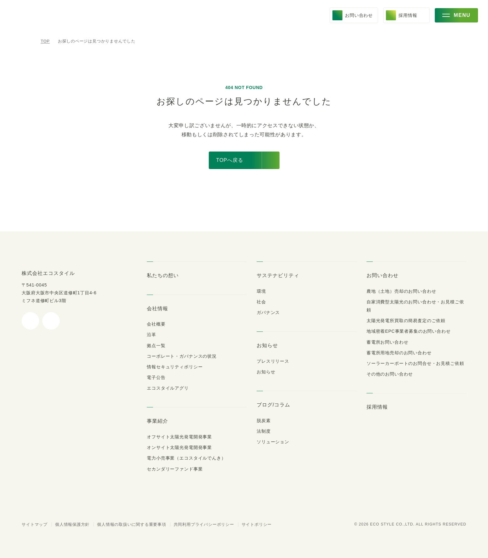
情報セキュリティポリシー (172, 367)
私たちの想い (162, 275)
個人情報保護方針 (69, 524)
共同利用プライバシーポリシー (198, 524)
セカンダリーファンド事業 (172, 469)
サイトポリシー (247, 524)
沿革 (151, 334)
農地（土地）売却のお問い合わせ (399, 291)
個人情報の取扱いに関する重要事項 (128, 524)
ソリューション (271, 442)
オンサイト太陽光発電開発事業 (178, 447)
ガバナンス (267, 312)
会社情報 (157, 308)
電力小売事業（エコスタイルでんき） (183, 458)
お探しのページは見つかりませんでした (94, 41)
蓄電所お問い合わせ (387, 334)
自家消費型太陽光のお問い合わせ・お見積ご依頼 (415, 302)
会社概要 (156, 324)
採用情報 (378, 398)
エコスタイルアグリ (165, 388)
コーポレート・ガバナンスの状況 (178, 356)
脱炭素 (264, 420)
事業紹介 (157, 421)
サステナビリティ (276, 275)
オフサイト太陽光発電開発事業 (178, 437)
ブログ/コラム (272, 404)
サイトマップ (33, 524)
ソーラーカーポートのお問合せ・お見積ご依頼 (412, 355)
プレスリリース (271, 361)
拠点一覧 (156, 345)
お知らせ (267, 345)
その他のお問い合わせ (389, 366)
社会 (261, 302)
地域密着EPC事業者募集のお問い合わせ (408, 323)
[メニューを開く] (456, 17)
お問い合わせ (382, 275)
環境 (261, 291)
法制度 (264, 431)
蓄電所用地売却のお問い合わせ (398, 344)
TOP (45, 41)
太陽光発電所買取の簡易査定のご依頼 (405, 312)
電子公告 (156, 377)
